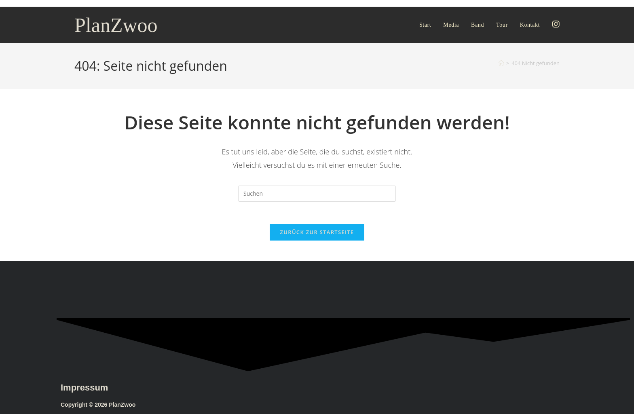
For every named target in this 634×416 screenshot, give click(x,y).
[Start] (501, 63)
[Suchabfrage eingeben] (317, 194)
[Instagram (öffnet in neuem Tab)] (556, 24)
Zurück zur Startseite (317, 234)
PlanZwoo (116, 25)
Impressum (84, 389)
